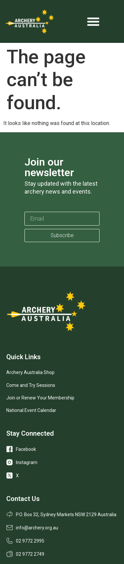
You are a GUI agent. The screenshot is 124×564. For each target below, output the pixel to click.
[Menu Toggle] (93, 21)
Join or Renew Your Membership (40, 397)
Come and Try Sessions (30, 385)
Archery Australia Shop (30, 372)
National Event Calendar (31, 410)
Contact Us (23, 499)
